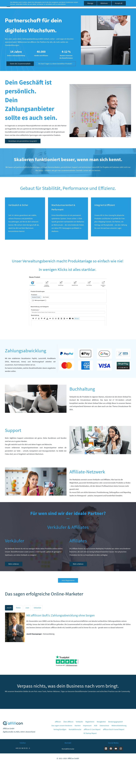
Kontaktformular (75, 729)
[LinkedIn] (106, 749)
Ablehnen (104, 3)
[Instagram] (121, 749)
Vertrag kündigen (60, 729)
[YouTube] (116, 749)
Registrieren (89, 722)
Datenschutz (104, 725)
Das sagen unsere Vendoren (61, 725)
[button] (9, 607)
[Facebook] (111, 749)
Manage (90, 3)
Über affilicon (68, 722)
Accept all (118, 3)
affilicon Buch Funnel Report (113, 729)
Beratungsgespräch (115, 722)
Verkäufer (79, 722)
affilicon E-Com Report (92, 729)
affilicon (58, 722)
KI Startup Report (90, 733)
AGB (95, 725)
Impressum (87, 725)
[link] (105, 17)
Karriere (78, 725)
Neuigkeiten (101, 722)
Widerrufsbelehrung (119, 725)
